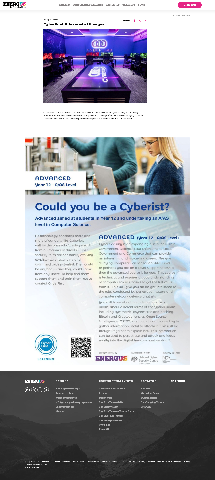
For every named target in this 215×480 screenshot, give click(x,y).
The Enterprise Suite (110, 420)
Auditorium (105, 397)
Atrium (103, 393)
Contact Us (190, 4)
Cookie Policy (93, 462)
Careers (64, 4)
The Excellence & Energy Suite (116, 411)
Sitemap (186, 462)
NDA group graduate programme (74, 402)
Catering (128, 4)
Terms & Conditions (110, 462)
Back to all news (181, 15)
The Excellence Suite (111, 402)
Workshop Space (150, 393)
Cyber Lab (104, 424)
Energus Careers (65, 406)
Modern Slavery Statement (169, 462)
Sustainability (149, 397)
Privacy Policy (78, 462)
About (57, 462)
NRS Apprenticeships (68, 388)
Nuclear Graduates (66, 397)
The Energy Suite (108, 406)
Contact (65, 462)
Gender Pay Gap (128, 462)
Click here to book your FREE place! (115, 118)
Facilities (113, 4)
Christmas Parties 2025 (112, 388)
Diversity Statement (146, 462)
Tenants (145, 388)
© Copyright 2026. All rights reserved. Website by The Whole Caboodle (37, 465)
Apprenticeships (65, 393)
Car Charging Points (152, 402)
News (141, 4)
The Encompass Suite (111, 415)
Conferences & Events (87, 4)
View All (60, 411)
